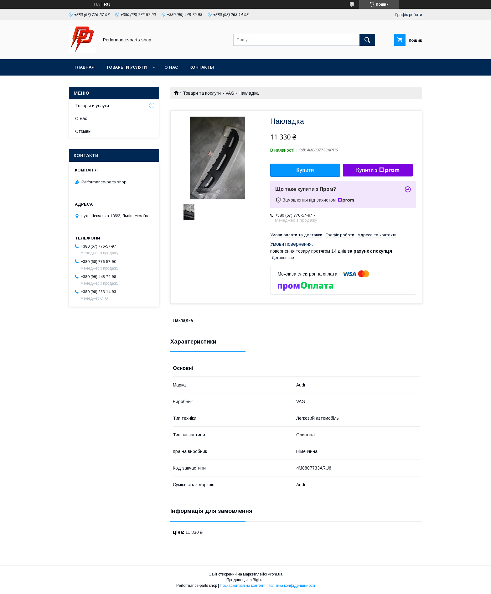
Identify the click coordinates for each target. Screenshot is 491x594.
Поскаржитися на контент (242, 585)
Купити (305, 170)
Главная (85, 67)
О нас (171, 67)
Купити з (377, 170)
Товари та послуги (202, 93)
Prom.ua (275, 574)
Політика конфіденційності (291, 585)
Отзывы (83, 131)
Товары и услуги (126, 67)
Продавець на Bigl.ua (245, 580)
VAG (229, 93)
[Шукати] (367, 40)
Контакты (201, 67)
